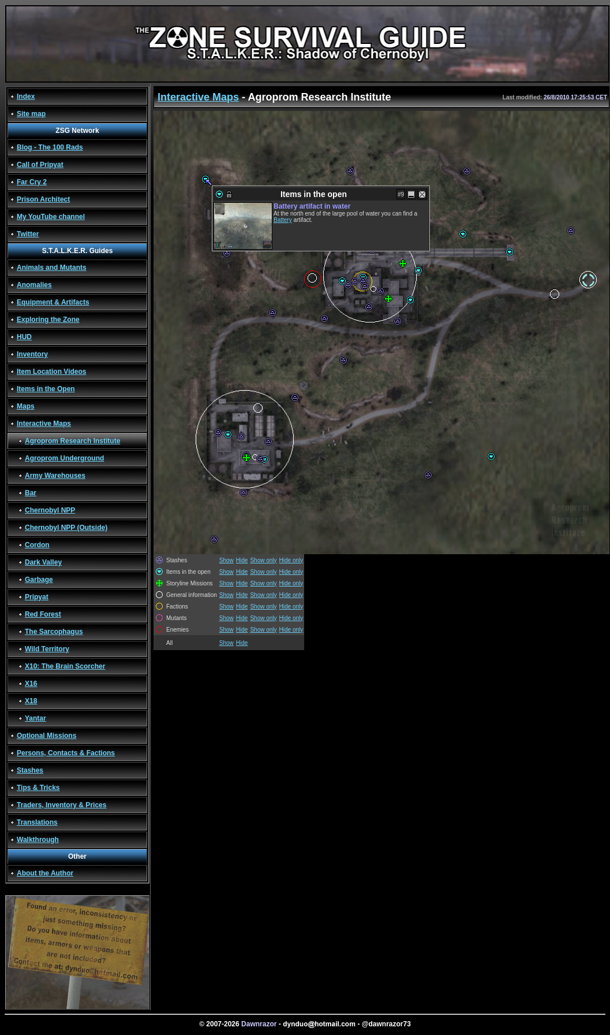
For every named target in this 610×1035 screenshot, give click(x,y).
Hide (242, 560)
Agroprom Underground (64, 458)
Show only (263, 560)
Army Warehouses (55, 476)
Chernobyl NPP (50, 510)
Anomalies (34, 285)
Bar (30, 493)
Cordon (37, 545)
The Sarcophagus (54, 632)
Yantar (35, 718)
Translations (37, 822)
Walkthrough (38, 840)
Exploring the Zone (48, 320)
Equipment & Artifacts (53, 302)
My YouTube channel (51, 217)
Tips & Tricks (38, 788)
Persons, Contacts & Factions (66, 753)
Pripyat (36, 597)
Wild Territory (47, 649)
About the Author (45, 873)
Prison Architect (43, 199)
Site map (31, 114)
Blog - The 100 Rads (50, 147)
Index (26, 96)
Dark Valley (43, 562)
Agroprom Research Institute (72, 441)
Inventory (32, 354)
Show (226, 560)
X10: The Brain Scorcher (65, 666)
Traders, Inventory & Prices (61, 805)
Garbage (39, 580)
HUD (24, 337)
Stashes (30, 770)
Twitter (28, 234)
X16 (31, 684)
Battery (283, 220)
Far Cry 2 (32, 182)
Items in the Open (46, 389)
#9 (401, 194)
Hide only (291, 560)
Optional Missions (46, 736)
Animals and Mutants (52, 268)
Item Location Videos (51, 372)
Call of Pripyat (40, 165)
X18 (31, 701)
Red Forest (43, 614)
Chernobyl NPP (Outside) (66, 528)
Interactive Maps (44, 424)
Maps (26, 406)
